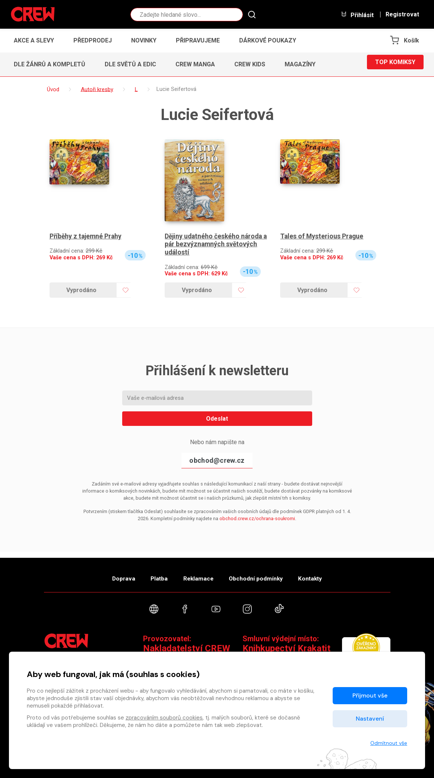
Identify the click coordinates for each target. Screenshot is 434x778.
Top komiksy (395, 64)
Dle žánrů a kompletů (49, 64)
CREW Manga (195, 64)
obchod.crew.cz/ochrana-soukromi (257, 518)
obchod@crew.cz (216, 460)
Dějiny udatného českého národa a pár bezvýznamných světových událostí (215, 244)
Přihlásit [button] (357, 14)
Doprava (111, 574)
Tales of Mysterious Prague (322, 236)
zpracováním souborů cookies (164, 717)
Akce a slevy (34, 40)
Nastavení (370, 718)
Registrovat (402, 15)
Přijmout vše (369, 695)
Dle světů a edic (130, 64)
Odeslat (217, 418)
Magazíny (300, 64)
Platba (153, 574)
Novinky (143, 40)
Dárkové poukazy (267, 40)
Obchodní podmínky (261, 574)
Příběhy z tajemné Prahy (87, 236)
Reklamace (198, 574)
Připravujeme (198, 40)
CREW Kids (249, 64)
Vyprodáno (81, 290)
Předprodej (92, 40)
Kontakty (322, 574)
